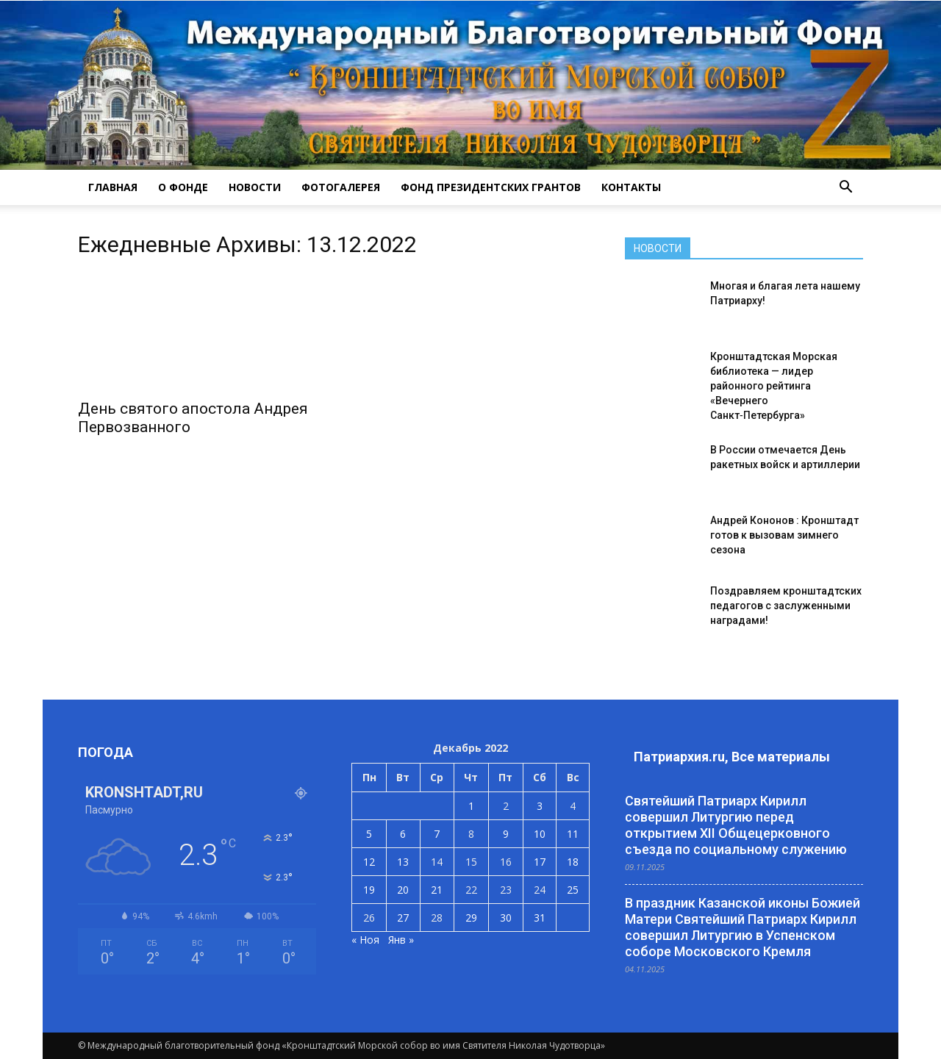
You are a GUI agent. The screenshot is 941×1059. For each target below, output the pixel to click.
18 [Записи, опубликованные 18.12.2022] (573, 862)
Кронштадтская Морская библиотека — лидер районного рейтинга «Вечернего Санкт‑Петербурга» (773, 386)
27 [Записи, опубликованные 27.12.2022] (403, 918)
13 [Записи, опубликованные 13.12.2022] (403, 862)
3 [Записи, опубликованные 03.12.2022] (540, 806)
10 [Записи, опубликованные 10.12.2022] (539, 834)
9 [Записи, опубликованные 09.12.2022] (506, 834)
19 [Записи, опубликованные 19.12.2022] (369, 890)
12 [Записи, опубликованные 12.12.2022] (369, 862)
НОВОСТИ (255, 187)
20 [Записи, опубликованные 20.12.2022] (403, 890)
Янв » (401, 940)
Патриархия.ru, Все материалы (732, 756)
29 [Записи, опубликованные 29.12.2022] (471, 918)
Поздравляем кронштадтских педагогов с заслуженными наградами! (786, 605)
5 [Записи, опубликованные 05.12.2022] (369, 834)
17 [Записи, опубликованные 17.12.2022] (539, 862)
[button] (845, 187)
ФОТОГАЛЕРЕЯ (340, 187)
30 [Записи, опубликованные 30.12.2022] (506, 918)
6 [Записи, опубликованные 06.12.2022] (403, 834)
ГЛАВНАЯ (112, 187)
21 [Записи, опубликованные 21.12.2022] (437, 890)
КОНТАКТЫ (631, 187)
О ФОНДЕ (183, 187)
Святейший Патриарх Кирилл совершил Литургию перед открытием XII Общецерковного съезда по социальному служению (736, 825)
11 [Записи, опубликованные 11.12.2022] (573, 834)
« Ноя (365, 940)
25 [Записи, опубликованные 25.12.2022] (573, 890)
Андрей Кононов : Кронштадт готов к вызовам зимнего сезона (784, 535)
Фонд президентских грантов (491, 187)
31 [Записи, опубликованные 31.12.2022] (539, 918)
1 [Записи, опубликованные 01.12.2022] (471, 806)
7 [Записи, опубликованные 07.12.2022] (437, 834)
